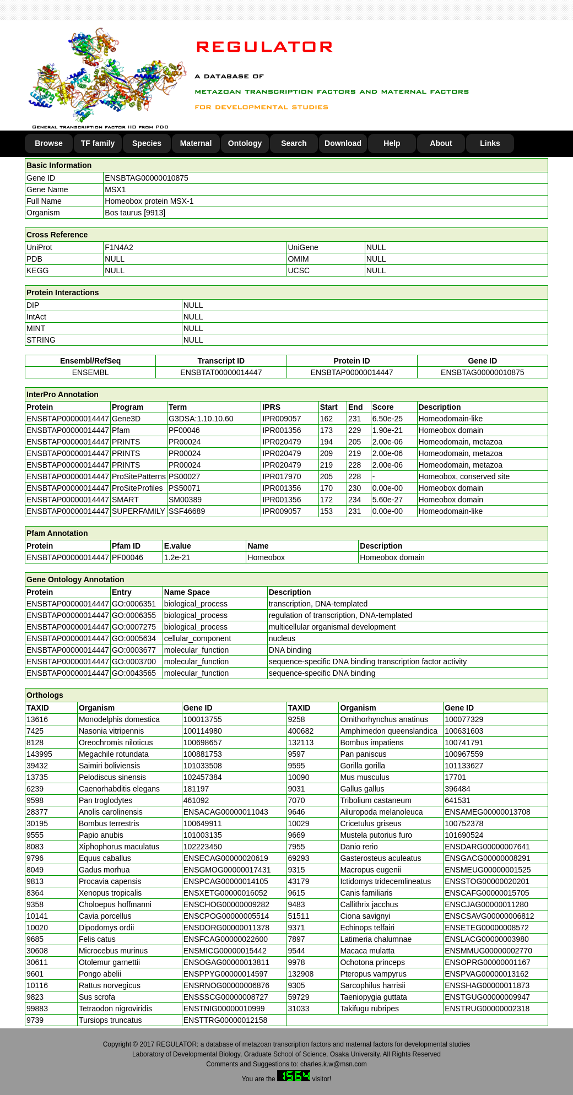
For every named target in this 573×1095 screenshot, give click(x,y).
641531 (458, 800)
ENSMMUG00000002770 (488, 950)
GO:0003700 (134, 661)
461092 (196, 800)
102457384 (202, 777)
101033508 (202, 765)
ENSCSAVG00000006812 (489, 916)
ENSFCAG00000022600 (225, 939)
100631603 (464, 731)
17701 (455, 777)
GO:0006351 (134, 603)
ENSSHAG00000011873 (487, 985)
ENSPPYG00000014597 (225, 973)
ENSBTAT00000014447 (221, 372)
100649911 (202, 823)
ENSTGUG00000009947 (487, 997)
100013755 (202, 719)
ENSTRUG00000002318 (487, 1008)
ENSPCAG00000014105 (225, 881)
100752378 (464, 823)
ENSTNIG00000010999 (224, 1008)
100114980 (202, 731)
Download (343, 143)
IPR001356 (281, 430)
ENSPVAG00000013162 (486, 973)
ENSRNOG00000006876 (226, 985)
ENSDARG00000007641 (487, 846)
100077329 (464, 719)
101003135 (202, 835)
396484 (458, 788)
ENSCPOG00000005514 (226, 916)
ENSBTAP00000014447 (352, 372)
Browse (49, 143)
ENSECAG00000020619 (225, 858)
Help (391, 143)
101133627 (464, 765)
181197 (196, 788)
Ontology (245, 143)
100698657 (202, 742)
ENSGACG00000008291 (488, 858)
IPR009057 (281, 418)
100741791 (464, 742)
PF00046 (127, 557)
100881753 (202, 754)
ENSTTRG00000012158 (225, 1020)
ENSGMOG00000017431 (227, 869)
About (441, 143)
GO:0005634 (134, 638)
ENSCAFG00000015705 (487, 892)
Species (146, 143)
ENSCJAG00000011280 (486, 904)
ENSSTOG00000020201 (487, 881)
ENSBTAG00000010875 (146, 178)
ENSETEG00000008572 (487, 927)
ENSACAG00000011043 (225, 811)
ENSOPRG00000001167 (488, 962)
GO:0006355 (134, 615)
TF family (98, 143)
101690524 (464, 835)
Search (294, 143)
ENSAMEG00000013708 (488, 811)
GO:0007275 (134, 626)
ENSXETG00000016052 (225, 892)
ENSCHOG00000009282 (226, 904)
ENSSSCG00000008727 (225, 997)
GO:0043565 (134, 673)
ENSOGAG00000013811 (226, 962)
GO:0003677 (134, 650)
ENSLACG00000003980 (487, 939)
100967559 (464, 754)
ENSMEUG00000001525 (488, 869)
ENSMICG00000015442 (225, 950)
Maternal (196, 143)
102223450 (202, 846)
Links (490, 143)
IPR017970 (281, 476)
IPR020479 (281, 441)
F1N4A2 (119, 247)
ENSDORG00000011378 (226, 927)
